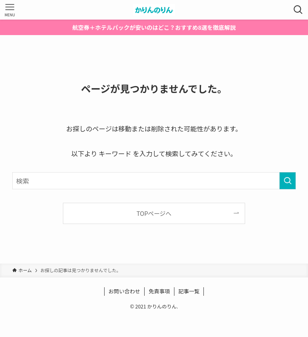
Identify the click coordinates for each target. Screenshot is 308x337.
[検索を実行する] (287, 180)
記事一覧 (189, 291)
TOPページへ (153, 213)
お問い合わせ (124, 291)
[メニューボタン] (10, 10)
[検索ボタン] (298, 10)
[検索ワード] (154, 180)
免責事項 (159, 291)
